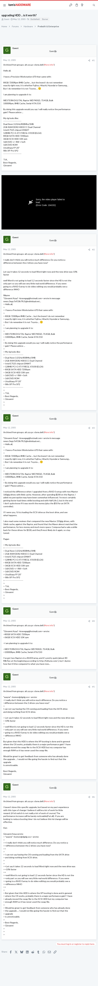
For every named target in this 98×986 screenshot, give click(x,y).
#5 (93, 687)
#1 (93, 60)
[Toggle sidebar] (88, 5)
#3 (93, 428)
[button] (5, 5)
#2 (93, 249)
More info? (49, 64)
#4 (93, 621)
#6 (93, 797)
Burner (45, 19)
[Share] (89, 60)
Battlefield (35, 19)
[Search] (93, 5)
